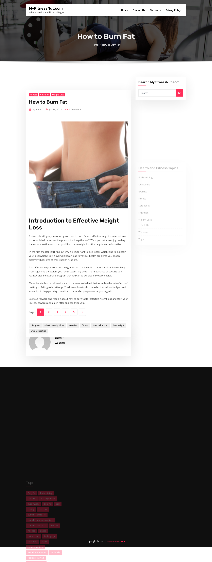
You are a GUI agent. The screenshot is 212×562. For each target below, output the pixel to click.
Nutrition (44, 158)
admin (37, 173)
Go (179, 99)
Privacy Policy (173, 10)
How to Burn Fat (111, 48)
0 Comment (75, 173)
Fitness (33, 158)
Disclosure (155, 10)
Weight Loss (58, 158)
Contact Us (138, 10)
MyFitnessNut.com (46, 8)
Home (124, 10)
